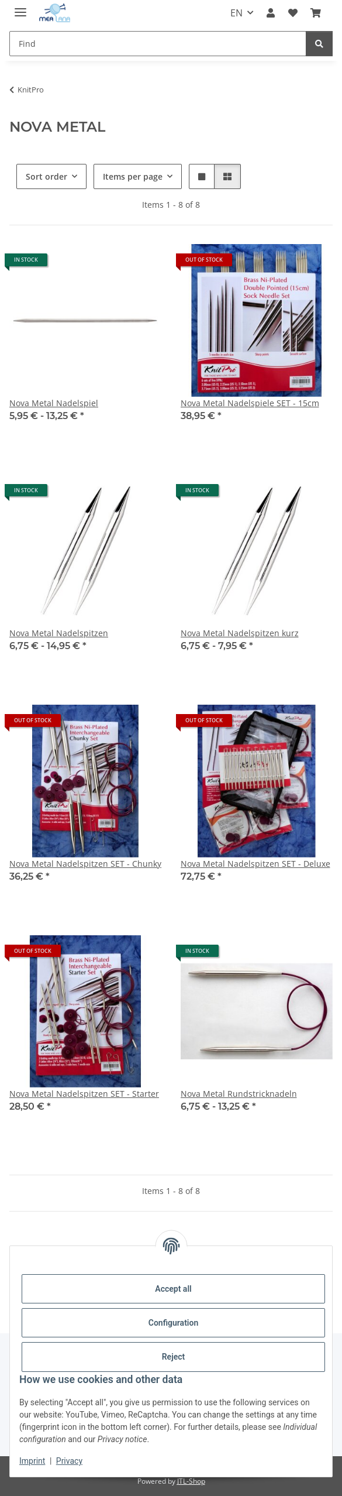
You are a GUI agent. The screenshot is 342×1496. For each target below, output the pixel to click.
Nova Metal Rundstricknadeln (239, 1093)
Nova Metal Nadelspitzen (58, 633)
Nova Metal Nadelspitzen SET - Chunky (85, 863)
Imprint (32, 1461)
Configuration (173, 1322)
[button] (270, 13)
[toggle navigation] (20, 7)
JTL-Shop (191, 1481)
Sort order (46, 176)
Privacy (69, 1461)
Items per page (133, 176)
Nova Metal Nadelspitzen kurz (240, 633)
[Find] (319, 43)
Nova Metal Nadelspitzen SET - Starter (84, 1093)
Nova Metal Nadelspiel (53, 403)
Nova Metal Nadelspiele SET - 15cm (250, 403)
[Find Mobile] (157, 43)
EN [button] (236, 12)
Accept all (173, 1288)
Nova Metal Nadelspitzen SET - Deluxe (255, 863)
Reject (173, 1356)
